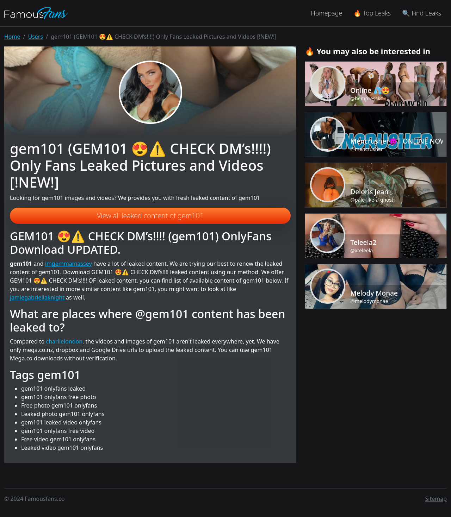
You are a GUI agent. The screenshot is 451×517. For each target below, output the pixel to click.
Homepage (326, 13)
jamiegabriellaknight (37, 297)
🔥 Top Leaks (372, 13)
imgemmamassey (68, 263)
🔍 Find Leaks (421, 13)
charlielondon (64, 341)
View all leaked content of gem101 (150, 215)
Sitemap (436, 499)
